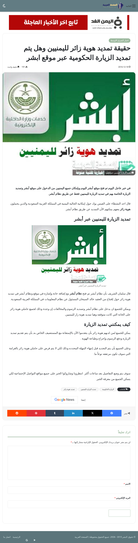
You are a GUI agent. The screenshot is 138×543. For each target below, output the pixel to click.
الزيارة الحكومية (108, 389)
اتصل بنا (7, 537)
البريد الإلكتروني (122, 498)
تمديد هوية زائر (69, 389)
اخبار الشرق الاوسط (120, 40)
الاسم (127, 484)
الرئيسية (16, 537)
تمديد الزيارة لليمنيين (88, 389)
